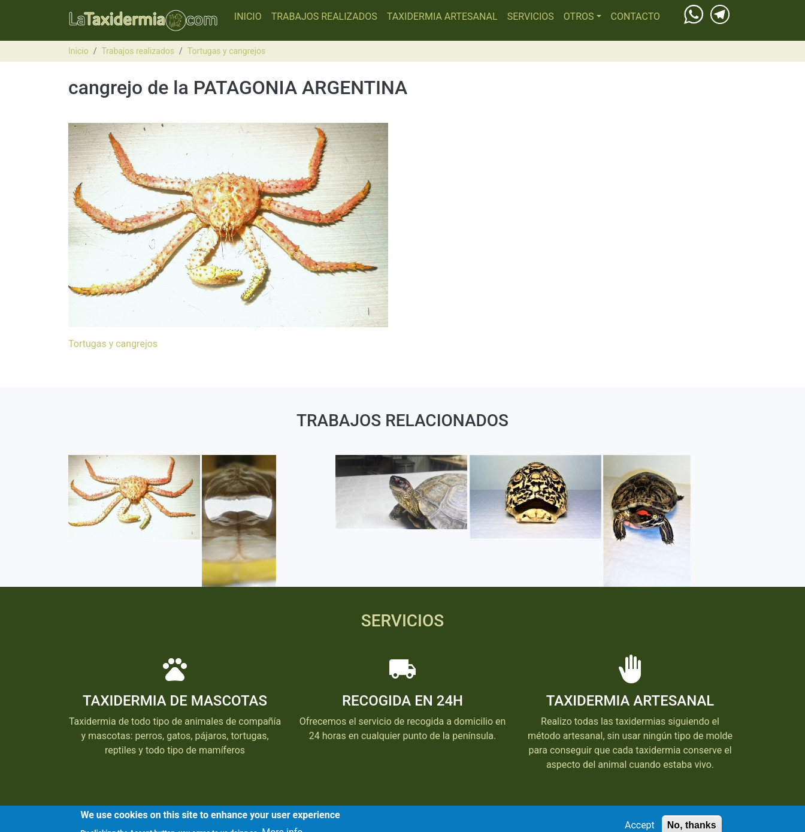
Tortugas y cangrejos (226, 51)
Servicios (530, 16)
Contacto (635, 16)
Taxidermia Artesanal (442, 16)
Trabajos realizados (324, 16)
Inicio (248, 16)
